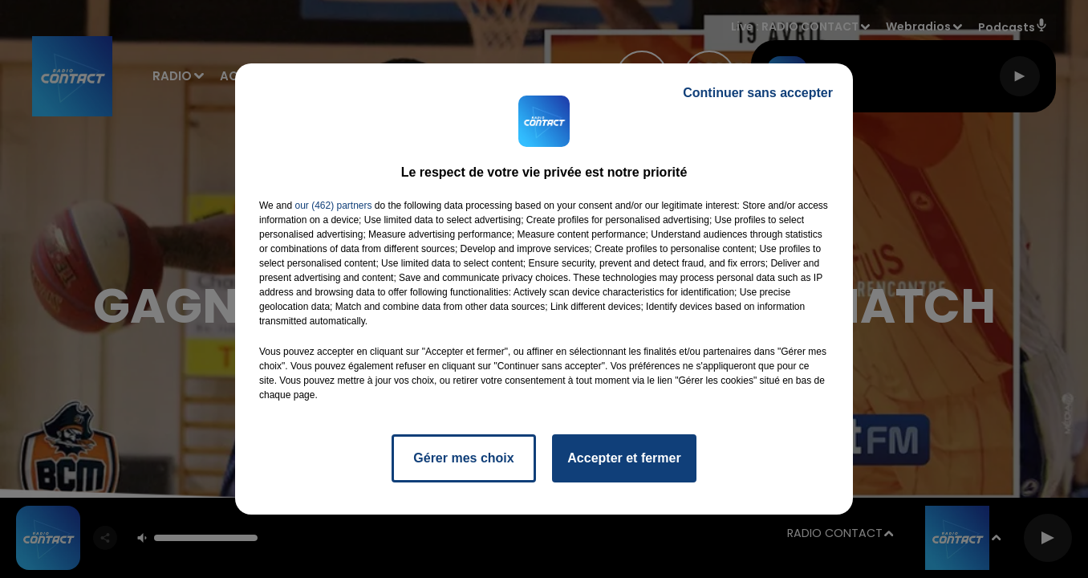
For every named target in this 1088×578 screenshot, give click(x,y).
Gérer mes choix (463, 458)
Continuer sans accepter (758, 93)
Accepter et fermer (623, 458)
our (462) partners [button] (332, 205)
